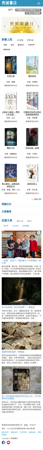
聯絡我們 (14, 432)
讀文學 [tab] (6, 226)
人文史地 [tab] (20, 40)
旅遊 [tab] (12, 45)
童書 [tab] (5, 45)
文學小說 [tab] (30, 40)
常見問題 (23, 432)
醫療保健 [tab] (7, 49)
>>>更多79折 (36, 199)
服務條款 (32, 432)
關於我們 (5, 432)
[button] (5, 26)
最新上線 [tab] (20, 221)
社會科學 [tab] (31, 45)
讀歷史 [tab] (29, 221)
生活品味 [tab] (15, 226)
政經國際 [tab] (26, 226)
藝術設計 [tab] (21, 45)
